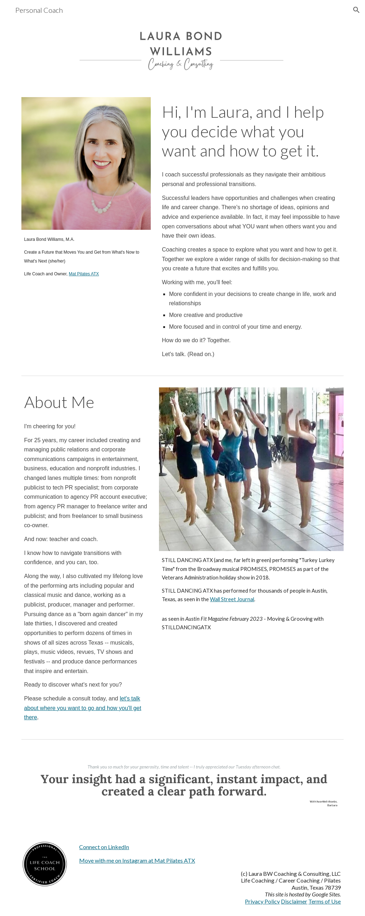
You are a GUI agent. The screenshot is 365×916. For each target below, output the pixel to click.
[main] (86, 256)
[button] (356, 9)
